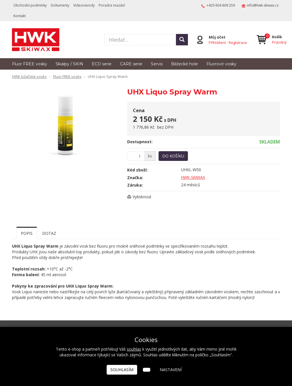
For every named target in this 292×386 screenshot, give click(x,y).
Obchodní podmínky (30, 5)
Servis (157, 63)
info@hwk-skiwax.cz (263, 5)
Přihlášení (217, 42)
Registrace (237, 42)
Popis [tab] (27, 233)
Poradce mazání (112, 5)
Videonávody (84, 5)
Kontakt (19, 15)
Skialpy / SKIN (69, 63)
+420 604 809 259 (220, 5)
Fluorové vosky (221, 63)
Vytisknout (142, 196)
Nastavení (171, 369)
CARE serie (131, 63)
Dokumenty (60, 5)
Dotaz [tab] (49, 233)
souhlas (134, 349)
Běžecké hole (184, 63)
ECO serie (101, 63)
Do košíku (173, 156)
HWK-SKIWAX (193, 177)
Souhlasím (121, 369)
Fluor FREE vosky (29, 63)
